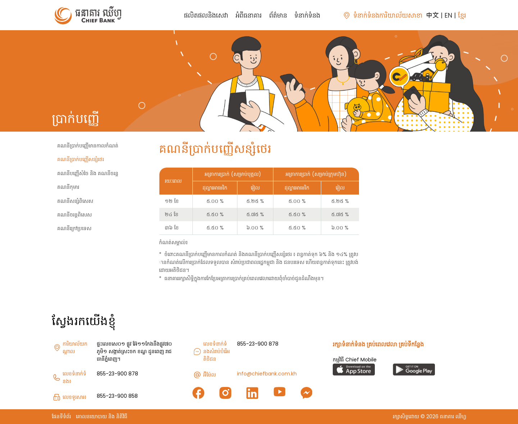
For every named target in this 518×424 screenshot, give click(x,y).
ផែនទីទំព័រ (61, 416)
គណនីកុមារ (68, 187)
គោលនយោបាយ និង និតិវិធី (101, 416)
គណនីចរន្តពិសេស (74, 214)
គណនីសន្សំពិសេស (75, 201)
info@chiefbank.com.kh (267, 373)
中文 (432, 15)
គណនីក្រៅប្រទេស (74, 228)
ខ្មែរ (462, 15)
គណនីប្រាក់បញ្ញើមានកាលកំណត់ (87, 145)
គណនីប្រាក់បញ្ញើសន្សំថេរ (80, 159)
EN (448, 15)
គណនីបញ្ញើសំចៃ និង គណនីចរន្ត (87, 173)
